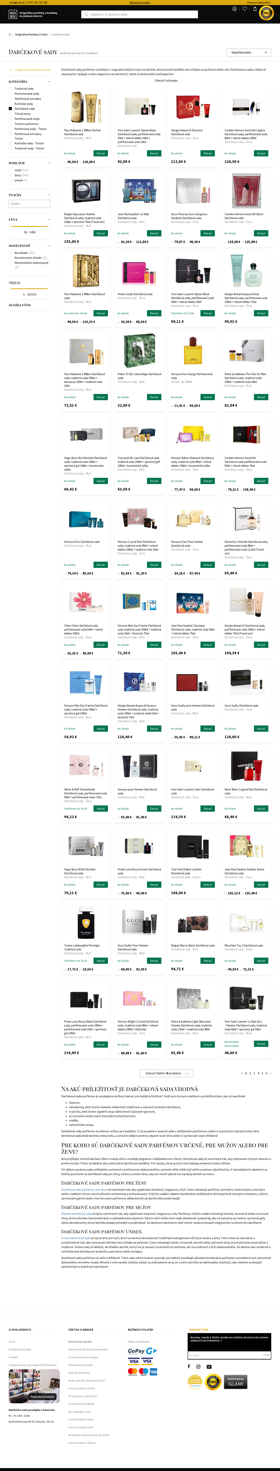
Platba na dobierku (139, 1341)
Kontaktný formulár (20, 1349)
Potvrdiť (266, 1355)
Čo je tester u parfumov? (82, 1396)
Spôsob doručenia (79, 1373)
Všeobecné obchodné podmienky (88, 1349)
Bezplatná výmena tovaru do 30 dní (88, 1435)
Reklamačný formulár (80, 1365)
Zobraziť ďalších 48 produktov (163, 1073)
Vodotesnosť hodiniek (81, 1404)
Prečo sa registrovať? (81, 1427)
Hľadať (74, 14)
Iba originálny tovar (79, 1411)
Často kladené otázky (81, 1419)
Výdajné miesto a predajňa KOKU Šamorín (33, 1365)
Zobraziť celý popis (166, 80)
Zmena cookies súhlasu (82, 1443)
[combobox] (249, 52)
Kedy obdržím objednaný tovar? (87, 1380)
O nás (12, 1341)
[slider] (9, 226)
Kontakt (13, 1357)
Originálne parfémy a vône (32, 70)
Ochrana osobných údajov (83, 1357)
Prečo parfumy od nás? (81, 1388)
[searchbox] (30, 204)
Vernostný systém (173, 2)
